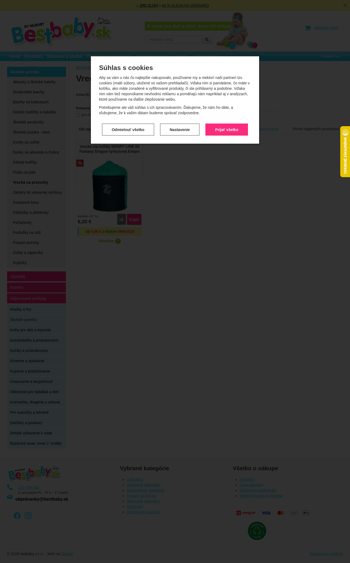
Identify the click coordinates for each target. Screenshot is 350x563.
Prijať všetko (226, 108)
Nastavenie (180, 108)
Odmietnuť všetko (128, 108)
